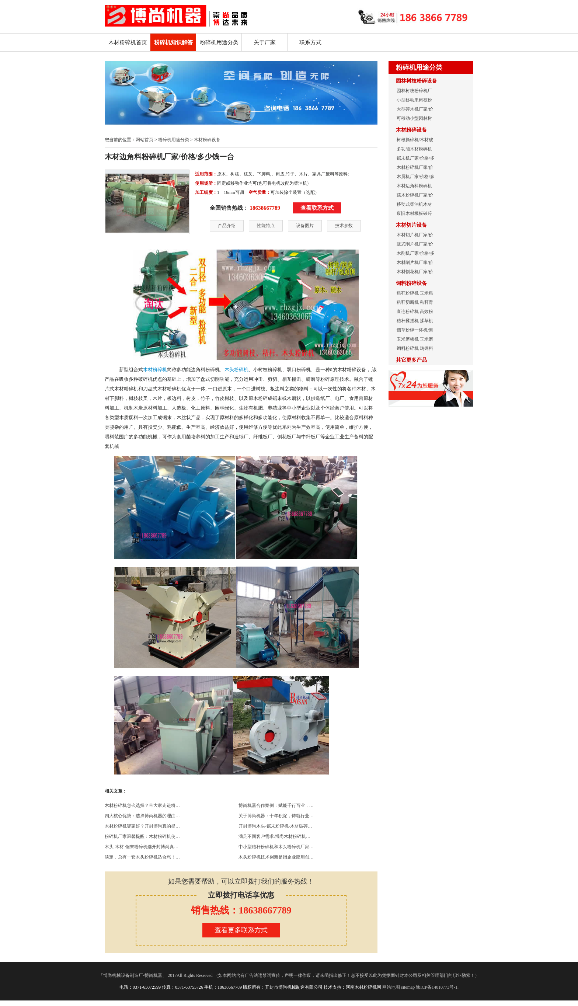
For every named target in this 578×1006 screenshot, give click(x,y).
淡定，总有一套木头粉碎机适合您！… (142, 857)
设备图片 (305, 225)
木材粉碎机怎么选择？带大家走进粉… (142, 805)
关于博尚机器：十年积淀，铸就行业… (276, 815)
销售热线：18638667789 (241, 910)
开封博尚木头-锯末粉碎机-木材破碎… (275, 826)
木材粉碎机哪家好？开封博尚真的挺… (142, 826)
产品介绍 (227, 225)
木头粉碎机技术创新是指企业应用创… (276, 857)
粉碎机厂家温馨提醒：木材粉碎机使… (142, 836)
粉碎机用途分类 (219, 42)
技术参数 (344, 225)
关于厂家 (265, 42)
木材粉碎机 (155, 369)
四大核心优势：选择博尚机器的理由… (142, 815)
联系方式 (310, 42)
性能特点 (266, 225)
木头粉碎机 (236, 369)
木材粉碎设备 (207, 139)
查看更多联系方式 (241, 930)
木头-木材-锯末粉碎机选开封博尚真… (141, 846)
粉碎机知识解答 (173, 42)
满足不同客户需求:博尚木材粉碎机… (274, 836)
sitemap (408, 987)
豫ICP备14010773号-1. (437, 987)
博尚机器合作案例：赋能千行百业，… (276, 805)
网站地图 (391, 987)
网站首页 (144, 139)
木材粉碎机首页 (127, 42)
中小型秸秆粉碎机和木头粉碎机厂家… (276, 846)
